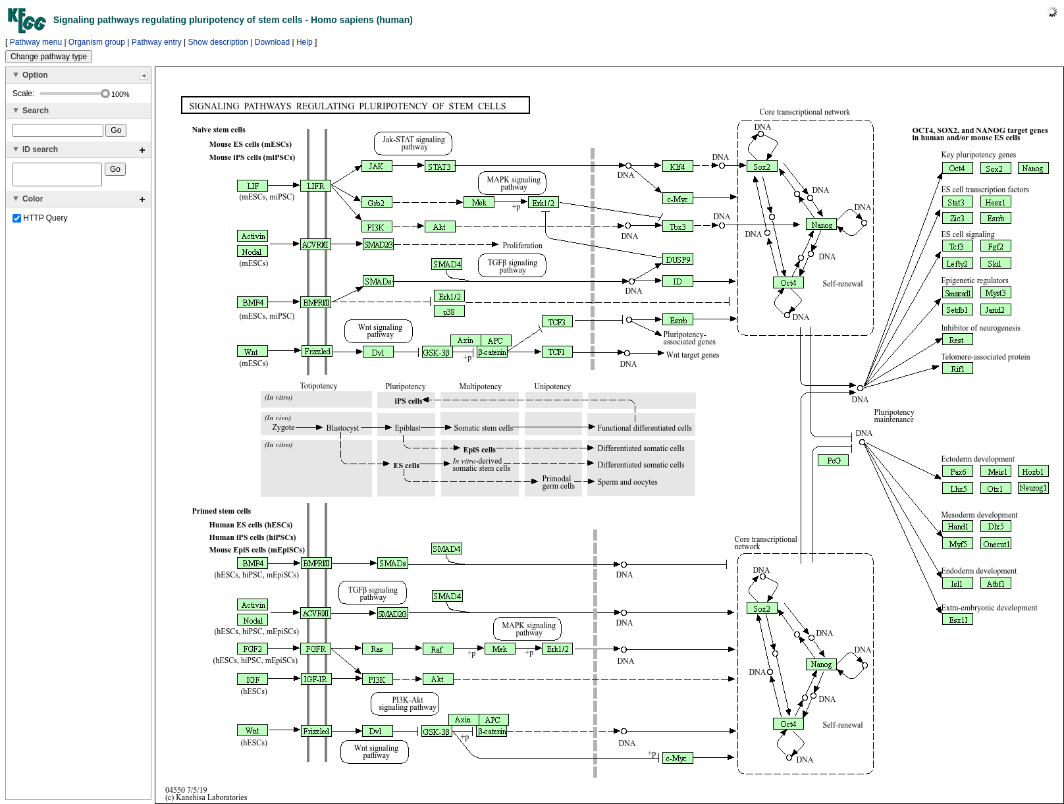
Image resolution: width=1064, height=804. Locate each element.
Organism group (96, 42)
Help (304, 42)
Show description (218, 42)
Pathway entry (157, 42)
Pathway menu (36, 42)
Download (272, 42)
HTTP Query (40, 222)
